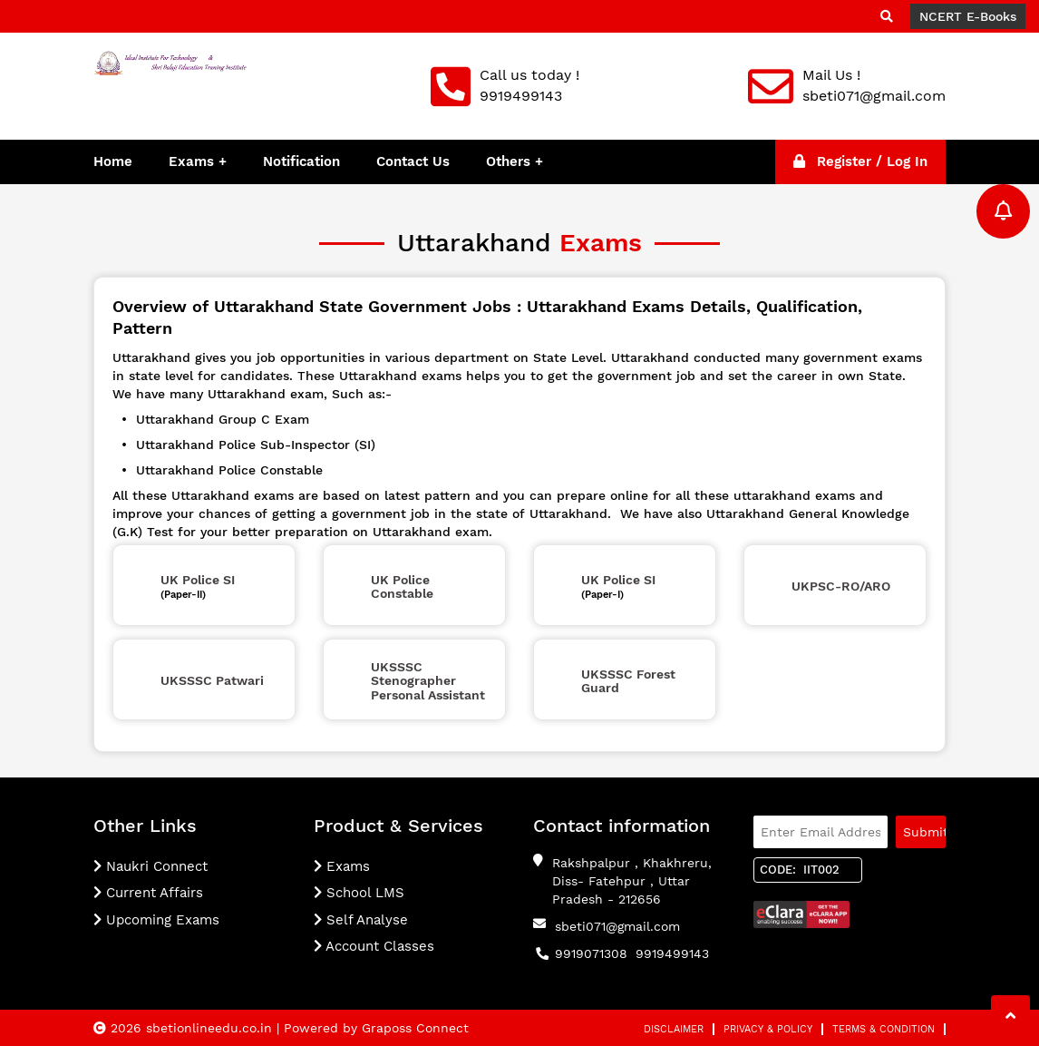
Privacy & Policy (767, 1029)
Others (510, 161)
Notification (301, 161)
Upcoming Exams (156, 920)
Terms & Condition (883, 1029)
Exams (191, 161)
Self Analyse (361, 920)
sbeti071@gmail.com (617, 926)
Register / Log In (860, 161)
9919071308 (591, 953)
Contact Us (413, 161)
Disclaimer (674, 1029)
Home (112, 161)
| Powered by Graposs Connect (373, 1028)
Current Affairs (148, 893)
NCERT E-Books (967, 16)
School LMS (359, 893)
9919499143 (672, 953)
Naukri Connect (150, 866)
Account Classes (374, 946)
